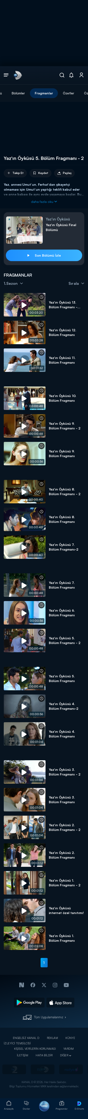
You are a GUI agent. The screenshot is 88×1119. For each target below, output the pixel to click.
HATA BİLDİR (44, 1055)
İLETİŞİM (22, 1055)
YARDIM (68, 1048)
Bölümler (18, 93)
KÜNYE (70, 1038)
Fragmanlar (44, 93)
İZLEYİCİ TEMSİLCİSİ (17, 1043)
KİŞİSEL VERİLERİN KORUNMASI (35, 1048)
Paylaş (64, 173)
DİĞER (64, 1055)
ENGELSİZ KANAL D (26, 1038)
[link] (17, 75)
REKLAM (52, 1038)
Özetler (68, 93)
